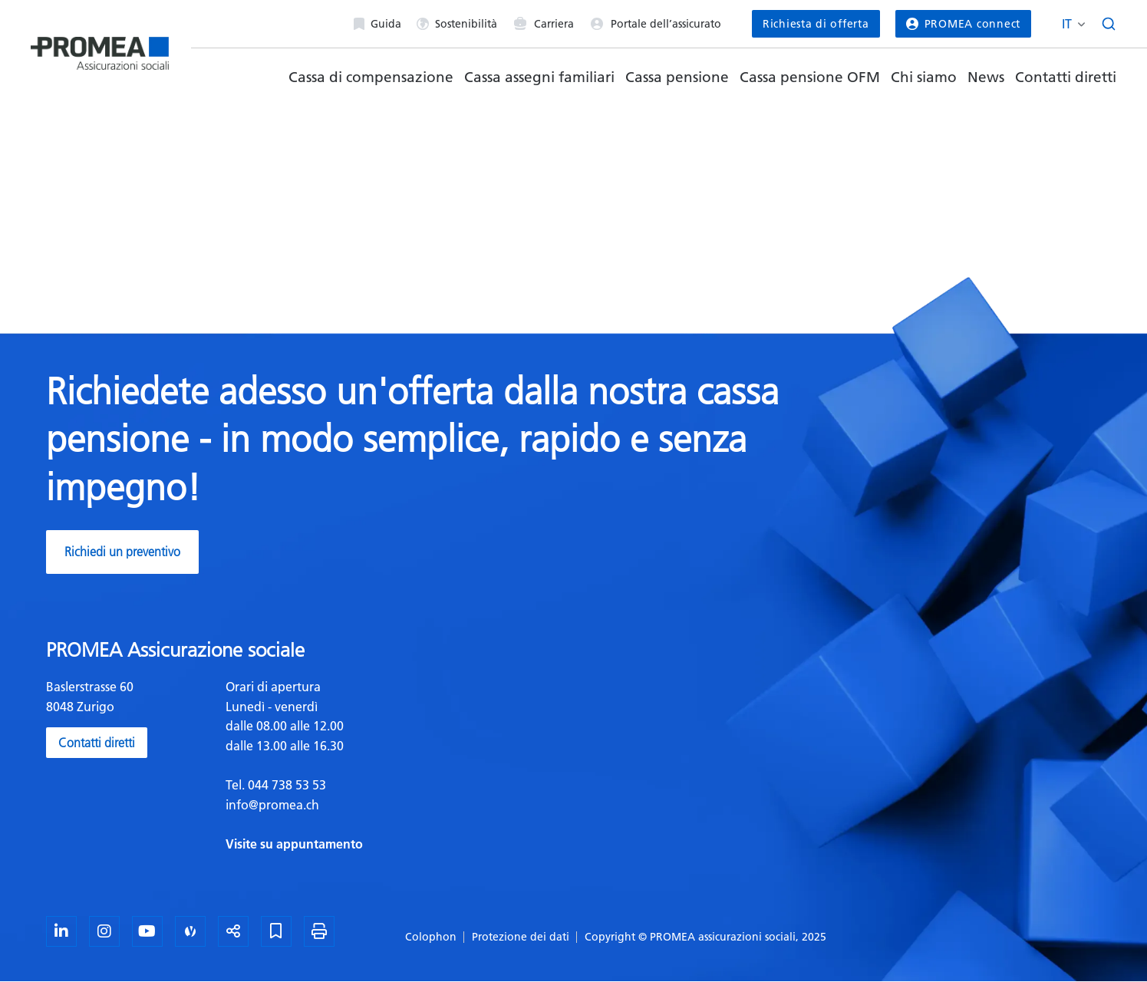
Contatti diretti (1065, 77)
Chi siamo (924, 77)
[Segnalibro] (276, 931)
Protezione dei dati (520, 937)
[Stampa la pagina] (319, 931)
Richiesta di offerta (816, 24)
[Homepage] (100, 47)
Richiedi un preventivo (122, 551)
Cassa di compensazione (370, 77)
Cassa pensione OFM (810, 77)
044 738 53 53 (285, 785)
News (985, 77)
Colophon (430, 937)
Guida (377, 24)
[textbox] (394, 765)
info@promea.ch (272, 804)
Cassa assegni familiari (539, 77)
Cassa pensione (677, 77)
